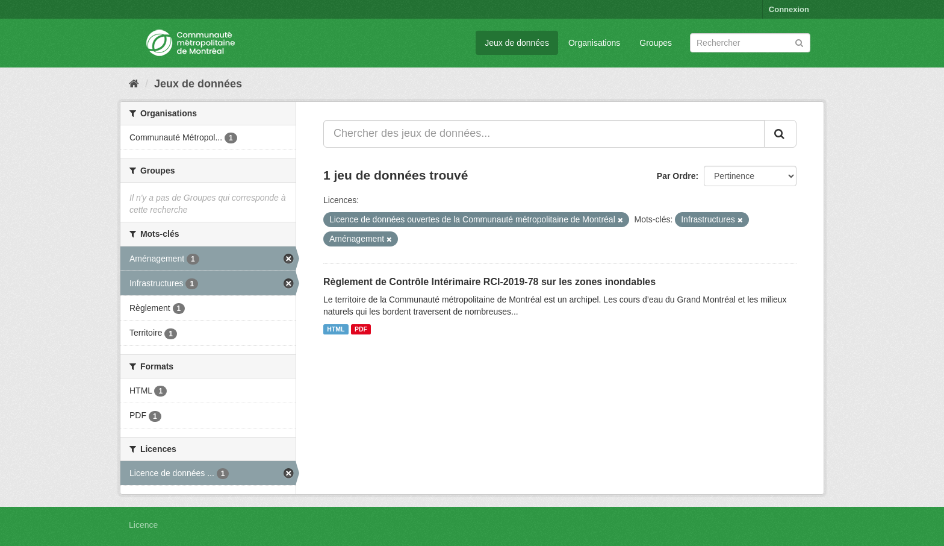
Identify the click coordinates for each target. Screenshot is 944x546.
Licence (143, 525)
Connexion (789, 9)
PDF (361, 329)
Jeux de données (517, 43)
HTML (335, 329)
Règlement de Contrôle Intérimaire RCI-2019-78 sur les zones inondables (489, 282)
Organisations (594, 43)
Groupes (655, 43)
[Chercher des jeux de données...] (544, 134)
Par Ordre (676, 176)
